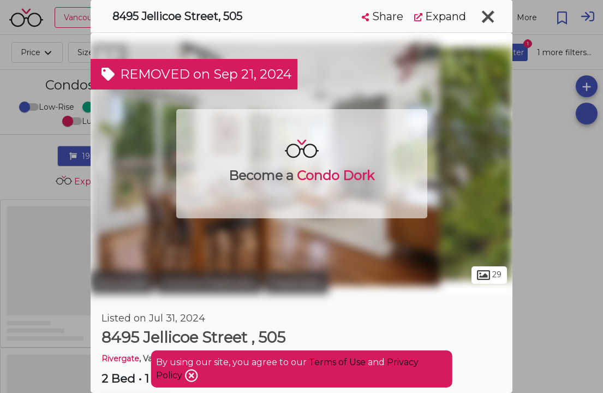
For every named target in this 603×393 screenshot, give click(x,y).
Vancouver (122, 283)
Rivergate (120, 359)
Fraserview (296, 283)
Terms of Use (337, 362)
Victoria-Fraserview (209, 283)
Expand (440, 16)
